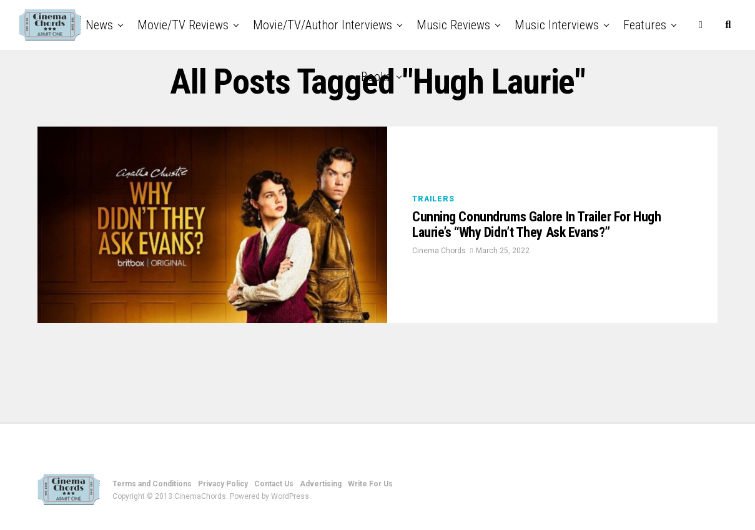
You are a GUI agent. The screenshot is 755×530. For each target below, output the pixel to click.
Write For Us (370, 483)
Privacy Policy (223, 483)
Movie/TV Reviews (183, 24)
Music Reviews (453, 24)
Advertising (321, 483)
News (99, 24)
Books (376, 76)
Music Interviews (557, 24)
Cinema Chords (439, 265)
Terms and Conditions (152, 483)
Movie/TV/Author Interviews (322, 24)
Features (644, 24)
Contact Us (274, 483)
